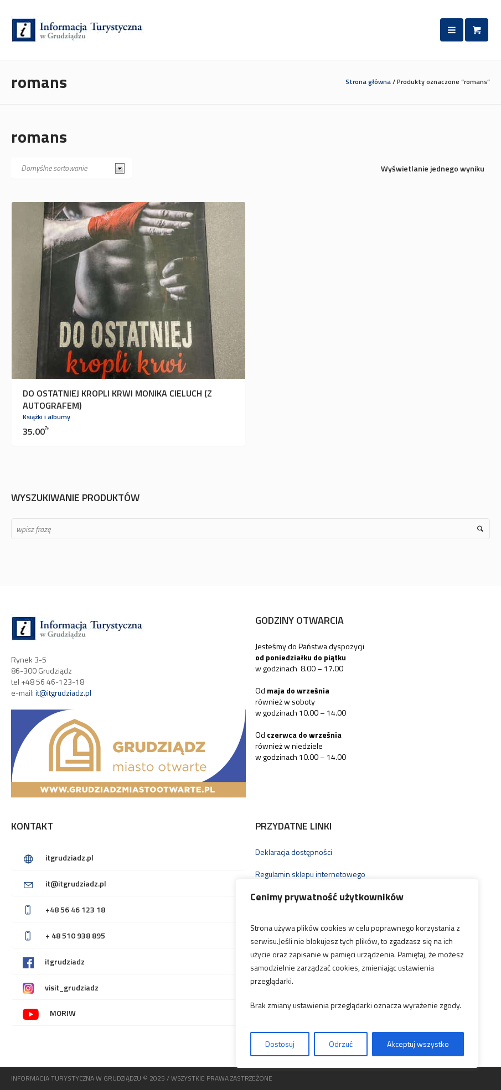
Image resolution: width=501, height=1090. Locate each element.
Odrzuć (341, 1044)
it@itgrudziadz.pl (63, 692)
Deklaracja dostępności (293, 852)
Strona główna (368, 81)
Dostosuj (280, 1044)
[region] (357, 973)
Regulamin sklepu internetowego (310, 874)
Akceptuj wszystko (418, 1044)
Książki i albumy (46, 416)
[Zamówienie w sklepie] (71, 168)
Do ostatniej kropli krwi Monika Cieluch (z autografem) (117, 399)
